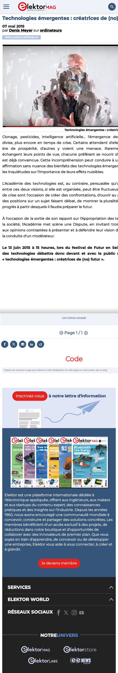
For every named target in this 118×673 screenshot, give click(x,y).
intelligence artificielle (21, 37)
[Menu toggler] (6, 6)
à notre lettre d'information (59, 396)
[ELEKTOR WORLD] (61, 599)
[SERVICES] (61, 587)
